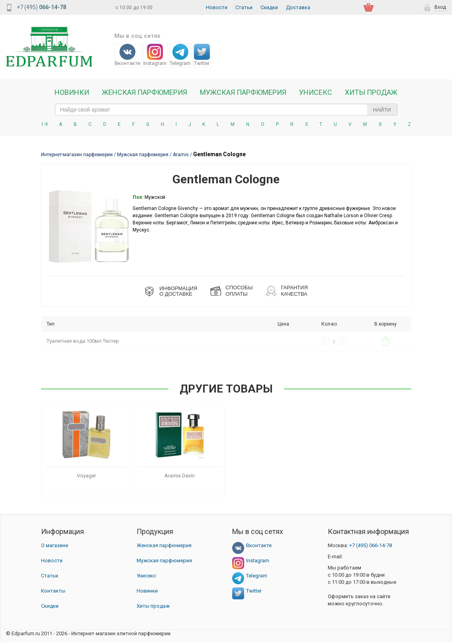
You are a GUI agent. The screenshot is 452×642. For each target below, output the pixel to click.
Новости (216, 7)
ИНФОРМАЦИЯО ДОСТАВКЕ (178, 291)
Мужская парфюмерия (243, 92)
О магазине (54, 545)
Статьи (243, 7)
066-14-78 (370, 545)
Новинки (72, 92)
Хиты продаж (371, 92)
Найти (382, 110)
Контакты (53, 591)
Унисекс (315, 92)
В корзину (385, 341)
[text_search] (226, 110)
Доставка (298, 7)
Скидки (269, 7)
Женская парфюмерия (164, 545)
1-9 (44, 124)
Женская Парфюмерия (144, 92)
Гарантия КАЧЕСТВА (294, 291)
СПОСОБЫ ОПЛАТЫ (238, 291)
